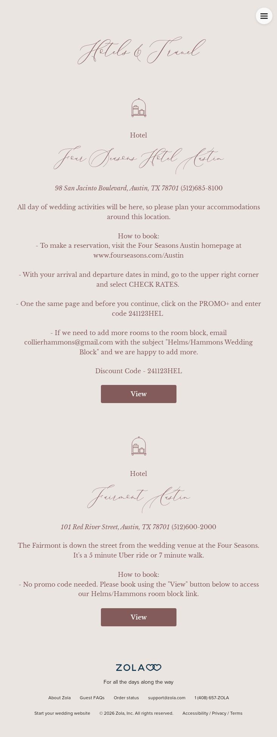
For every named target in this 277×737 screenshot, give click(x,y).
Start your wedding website (62, 713)
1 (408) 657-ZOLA (212, 698)
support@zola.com (167, 698)
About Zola (59, 698)
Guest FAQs (92, 698)
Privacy (219, 713)
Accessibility (195, 713)
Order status (126, 698)
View (139, 394)
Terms (236, 713)
